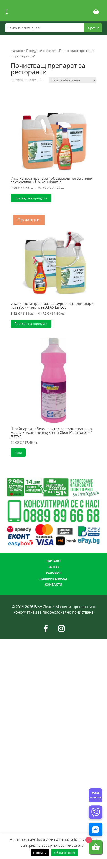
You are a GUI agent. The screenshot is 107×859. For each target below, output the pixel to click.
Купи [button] (18, 452)
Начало (17, 50)
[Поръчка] (72, 80)
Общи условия (64, 853)
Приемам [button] (40, 853)
